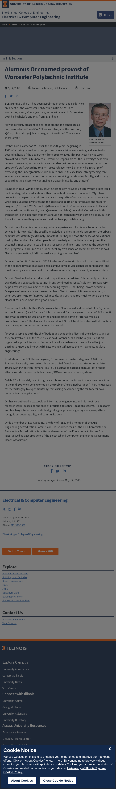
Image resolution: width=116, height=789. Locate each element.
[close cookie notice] (109, 749)
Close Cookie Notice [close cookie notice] (58, 780)
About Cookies (22, 780)
